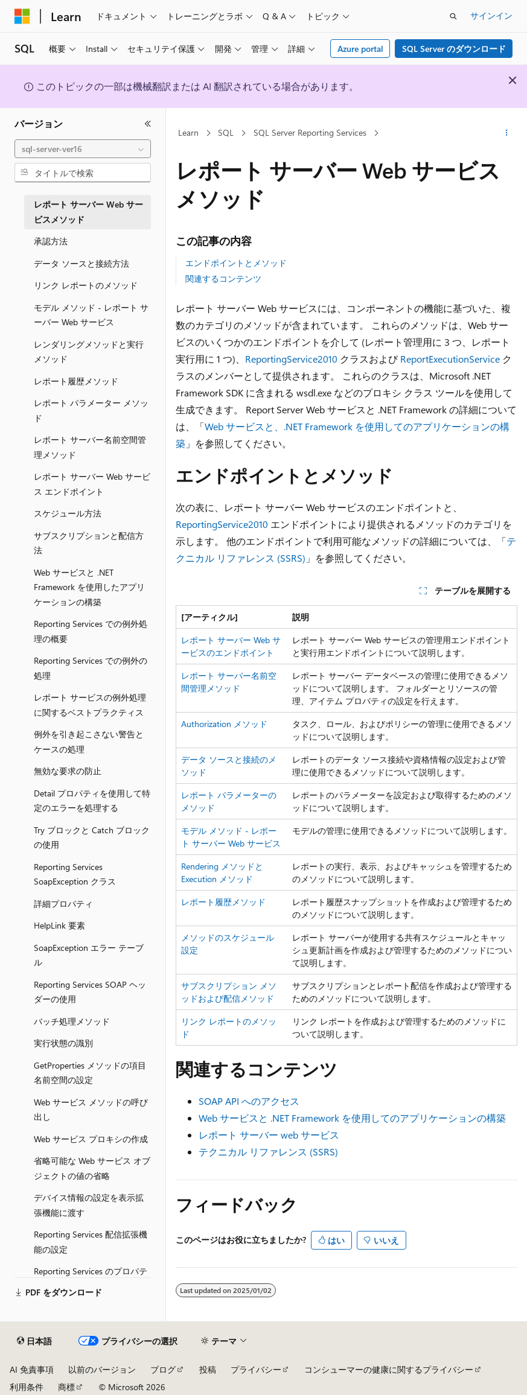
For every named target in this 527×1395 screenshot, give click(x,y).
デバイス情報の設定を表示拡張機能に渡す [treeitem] (89, 1205)
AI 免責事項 (32, 1369)
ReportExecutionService (450, 358)
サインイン (491, 15)
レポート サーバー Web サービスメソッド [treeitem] (88, 212)
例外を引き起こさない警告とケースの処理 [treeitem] (89, 741)
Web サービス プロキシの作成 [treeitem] (91, 1139)
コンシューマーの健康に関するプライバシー (388, 1369)
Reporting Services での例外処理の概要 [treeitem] (90, 631)
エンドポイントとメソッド (236, 263)
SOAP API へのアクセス (249, 1101)
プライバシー (256, 1369)
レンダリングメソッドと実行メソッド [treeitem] (89, 351)
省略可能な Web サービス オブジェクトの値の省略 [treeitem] (92, 1168)
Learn (188, 132)
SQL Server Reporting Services (310, 132)
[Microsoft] (22, 16)
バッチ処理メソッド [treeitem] (72, 1021)
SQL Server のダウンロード (454, 48)
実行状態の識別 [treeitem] (63, 1043)
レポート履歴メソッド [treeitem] (76, 381)
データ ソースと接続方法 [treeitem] (81, 263)
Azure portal (360, 48)
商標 (66, 1387)
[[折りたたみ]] (148, 124)
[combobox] (82, 149)
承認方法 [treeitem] (51, 241)
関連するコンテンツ (223, 278)
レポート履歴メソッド (223, 901)
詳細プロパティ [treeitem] (63, 903)
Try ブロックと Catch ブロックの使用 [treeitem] (92, 837)
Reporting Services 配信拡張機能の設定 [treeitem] (90, 1241)
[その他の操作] (506, 133)
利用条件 (26, 1387)
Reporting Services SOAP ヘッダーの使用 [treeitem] (90, 992)
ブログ (163, 1369)
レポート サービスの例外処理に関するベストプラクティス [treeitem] (90, 704)
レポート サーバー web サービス (269, 1134)
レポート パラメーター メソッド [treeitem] (91, 410)
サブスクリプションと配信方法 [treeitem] (89, 543)
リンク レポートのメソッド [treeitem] (86, 285)
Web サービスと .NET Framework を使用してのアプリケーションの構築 (352, 1117)
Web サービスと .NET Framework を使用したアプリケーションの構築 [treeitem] (89, 587)
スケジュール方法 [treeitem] (67, 513)
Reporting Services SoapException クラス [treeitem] (75, 874)
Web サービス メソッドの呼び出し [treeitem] (91, 1109)
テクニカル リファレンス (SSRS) (268, 1151)
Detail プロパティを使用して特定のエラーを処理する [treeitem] (92, 800)
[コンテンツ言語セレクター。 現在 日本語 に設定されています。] (34, 1341)
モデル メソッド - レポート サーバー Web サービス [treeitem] (91, 315)
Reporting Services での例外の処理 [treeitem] (90, 668)
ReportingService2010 (291, 358)
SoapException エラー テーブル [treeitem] (89, 955)
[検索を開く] (453, 16)
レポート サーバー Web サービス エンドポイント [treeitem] (92, 484)
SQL (226, 132)
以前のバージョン (102, 1369)
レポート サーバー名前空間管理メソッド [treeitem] (90, 447)
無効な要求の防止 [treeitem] (67, 771)
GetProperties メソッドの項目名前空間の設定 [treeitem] (90, 1073)
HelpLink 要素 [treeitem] (59, 925)
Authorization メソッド (224, 723)
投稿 (207, 1369)
